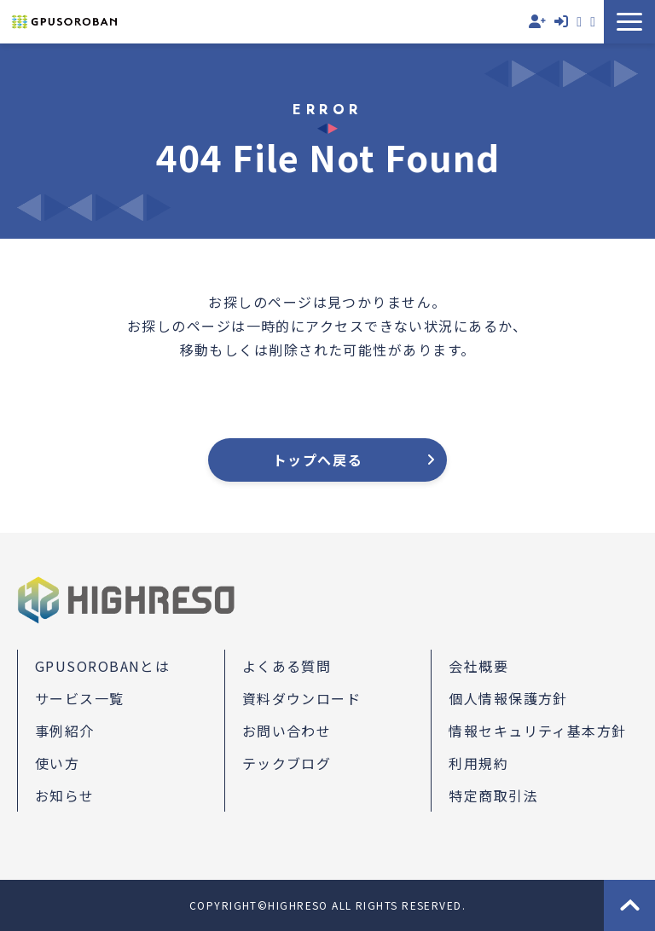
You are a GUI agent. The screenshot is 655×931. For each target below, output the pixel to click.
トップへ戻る (318, 459)
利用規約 (478, 763)
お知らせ (65, 795)
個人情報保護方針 (508, 698)
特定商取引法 (493, 795)
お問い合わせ (579, 22)
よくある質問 (287, 666)
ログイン (561, 22)
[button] (629, 21)
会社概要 (478, 666)
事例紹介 (65, 730)
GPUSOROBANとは (102, 666)
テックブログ (287, 763)
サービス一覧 (80, 698)
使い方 (57, 763)
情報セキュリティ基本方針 (537, 730)
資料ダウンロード (593, 22)
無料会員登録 (537, 22)
